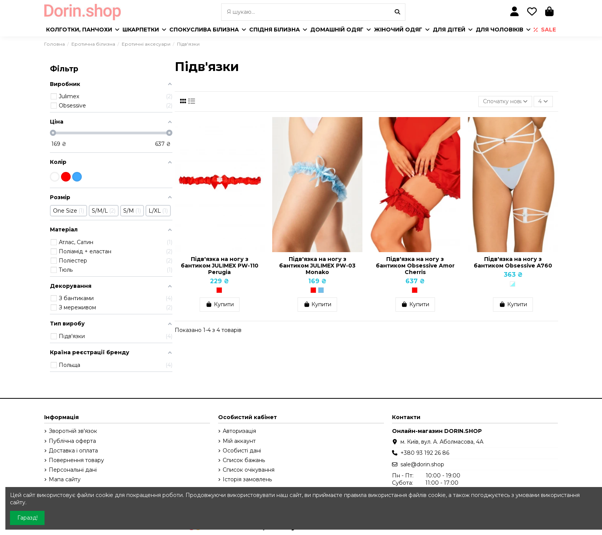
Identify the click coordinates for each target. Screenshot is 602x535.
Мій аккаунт (239, 441)
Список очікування (249, 469)
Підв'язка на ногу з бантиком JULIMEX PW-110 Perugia (219, 266)
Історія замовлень (247, 479)
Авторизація (239, 431)
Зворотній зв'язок (73, 431)
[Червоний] (219, 290)
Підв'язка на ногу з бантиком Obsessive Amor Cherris (415, 266)
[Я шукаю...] (397, 12)
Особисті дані (242, 450)
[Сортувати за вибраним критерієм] (505, 101)
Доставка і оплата (73, 450)
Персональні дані (73, 469)
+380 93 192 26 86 (424, 452)
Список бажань (244, 460)
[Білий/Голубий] (512, 284)
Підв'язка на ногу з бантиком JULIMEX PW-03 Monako (317, 266)
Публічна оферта (72, 441)
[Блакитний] (321, 290)
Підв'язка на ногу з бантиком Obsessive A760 (513, 262)
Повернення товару (76, 460)
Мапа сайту (65, 479)
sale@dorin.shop (422, 464)
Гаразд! (27, 517)
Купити (219, 304)
